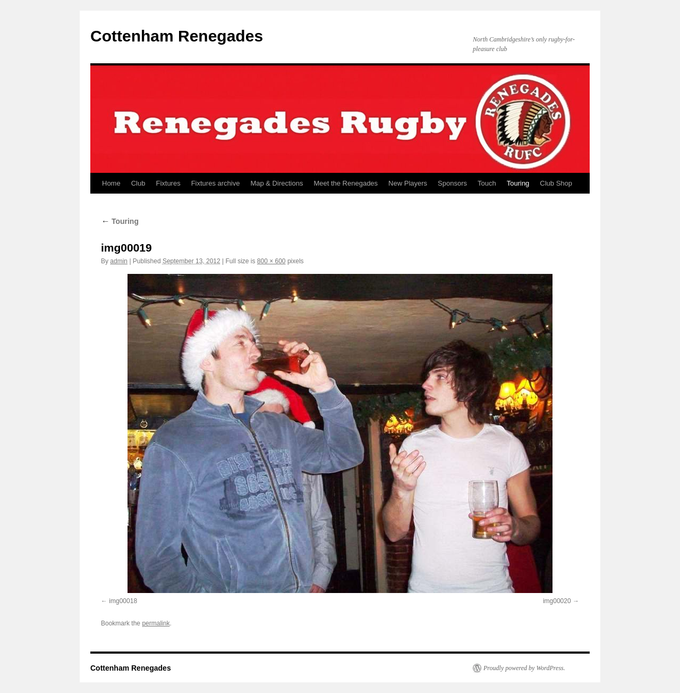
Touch (487, 183)
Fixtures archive (215, 183)
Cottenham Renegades (176, 36)
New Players (407, 183)
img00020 (557, 601)
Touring (518, 183)
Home (111, 183)
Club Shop (556, 183)
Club (138, 183)
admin (119, 261)
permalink (155, 623)
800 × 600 (271, 261)
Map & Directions (276, 183)
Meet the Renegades (345, 183)
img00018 (123, 601)
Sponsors (452, 183)
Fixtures (168, 183)
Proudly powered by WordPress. (524, 668)
